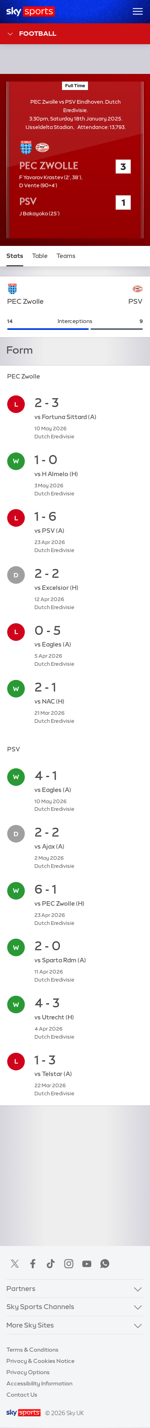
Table (40, 256)
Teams (66, 256)
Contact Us (21, 1394)
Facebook (33, 1263)
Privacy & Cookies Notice (40, 1361)
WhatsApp (105, 1263)
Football (31, 34)
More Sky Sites (30, 1325)
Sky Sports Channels (40, 1306)
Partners (21, 1288)
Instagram (69, 1263)
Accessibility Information (39, 1383)
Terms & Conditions (32, 1349)
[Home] (30, 11)
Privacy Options (28, 1372)
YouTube (87, 1263)
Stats (14, 256)
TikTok (51, 1263)
